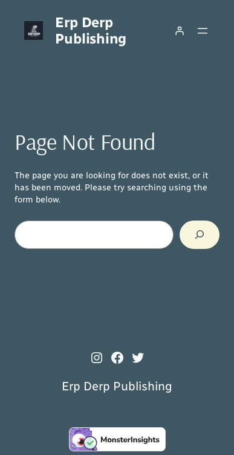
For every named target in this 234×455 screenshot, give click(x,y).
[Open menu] (202, 31)
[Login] (179, 31)
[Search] (199, 235)
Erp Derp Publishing (90, 30)
